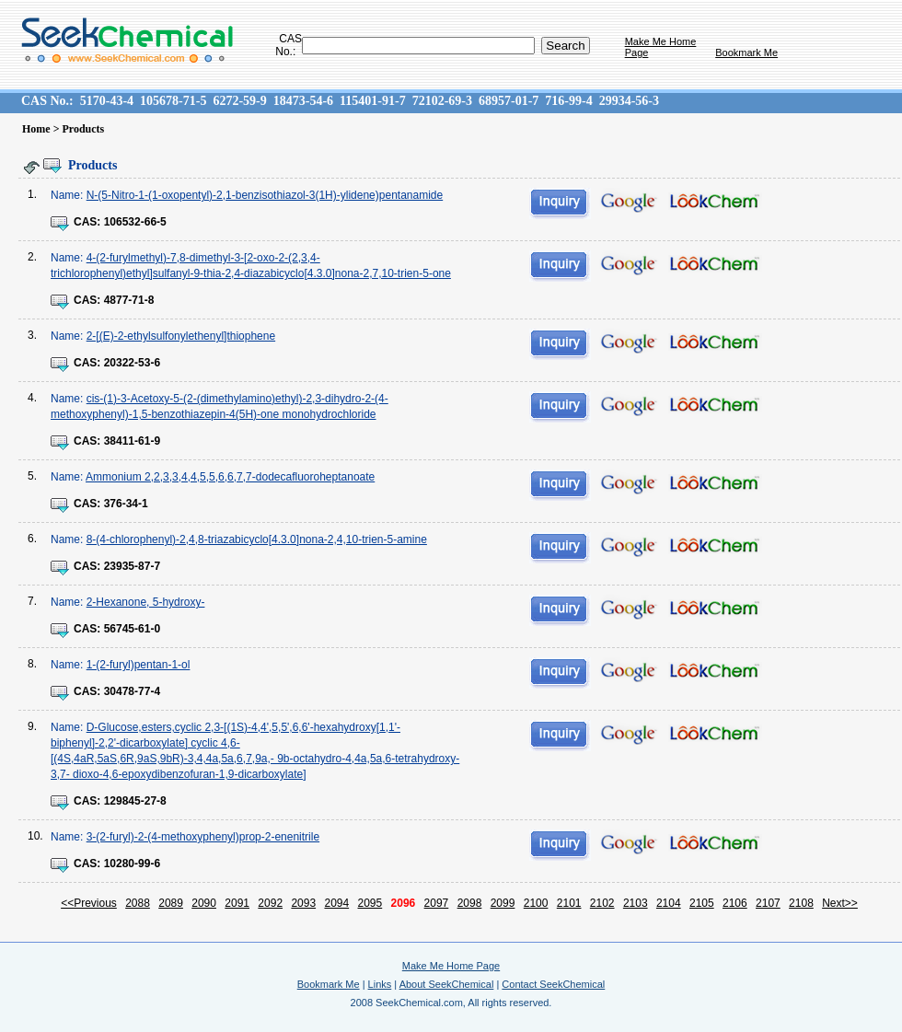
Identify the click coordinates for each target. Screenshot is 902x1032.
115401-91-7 (373, 101)
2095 (370, 903)
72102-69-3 (442, 101)
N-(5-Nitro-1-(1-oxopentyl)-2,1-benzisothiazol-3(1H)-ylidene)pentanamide (265, 195)
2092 (270, 903)
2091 (237, 903)
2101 (569, 903)
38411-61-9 (132, 441)
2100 (536, 903)
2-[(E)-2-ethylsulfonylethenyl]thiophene (181, 336)
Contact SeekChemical (553, 984)
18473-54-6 (303, 101)
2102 (602, 903)
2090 (203, 903)
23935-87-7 (132, 566)
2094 (336, 903)
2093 (303, 903)
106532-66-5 (135, 221)
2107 (768, 903)
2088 (137, 903)
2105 (701, 903)
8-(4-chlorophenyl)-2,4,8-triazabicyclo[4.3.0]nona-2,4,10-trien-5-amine (257, 539)
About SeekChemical (446, 984)
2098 (469, 903)
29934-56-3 (629, 101)
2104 (668, 903)
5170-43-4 (106, 101)
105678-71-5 (173, 101)
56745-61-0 (132, 628)
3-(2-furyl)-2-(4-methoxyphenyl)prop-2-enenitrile (203, 836)
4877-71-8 (129, 300)
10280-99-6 (132, 863)
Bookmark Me (746, 52)
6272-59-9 (239, 101)
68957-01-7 (508, 101)
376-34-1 (126, 503)
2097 (436, 903)
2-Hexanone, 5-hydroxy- (146, 602)
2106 (735, 903)
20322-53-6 (132, 362)
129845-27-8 (135, 800)
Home (36, 128)
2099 (503, 903)
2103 (635, 903)
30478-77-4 (132, 691)
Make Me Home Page (451, 965)
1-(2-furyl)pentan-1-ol (139, 664)
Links (380, 984)
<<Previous (89, 903)
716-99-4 (568, 101)
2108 (801, 903)
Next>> (840, 903)
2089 (170, 903)
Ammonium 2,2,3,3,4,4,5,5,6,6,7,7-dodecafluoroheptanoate (230, 476)
